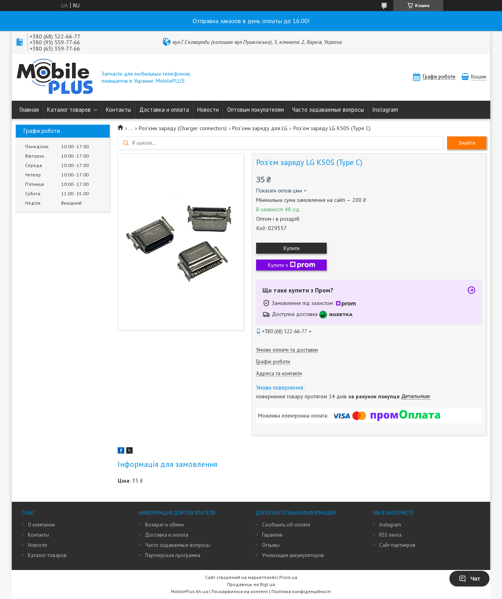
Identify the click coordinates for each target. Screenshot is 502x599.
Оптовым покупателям (255, 110)
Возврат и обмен (164, 524)
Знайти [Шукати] (466, 143)
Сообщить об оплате (286, 524)
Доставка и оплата (164, 110)
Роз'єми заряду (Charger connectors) (183, 128)
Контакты (118, 110)
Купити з (291, 265)
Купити (292, 248)
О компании (41, 524)
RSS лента (390, 535)
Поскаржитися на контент (239, 591)
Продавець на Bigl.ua (251, 584)
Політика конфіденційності (301, 591)
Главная (29, 110)
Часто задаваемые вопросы (328, 110)
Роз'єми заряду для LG (259, 128)
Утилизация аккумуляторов (293, 555)
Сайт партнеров (397, 545)
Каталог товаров (69, 110)
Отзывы (271, 545)
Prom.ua (288, 577)
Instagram (385, 110)
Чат (469, 578)
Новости (208, 110)
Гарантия (272, 535)
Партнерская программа (172, 555)
